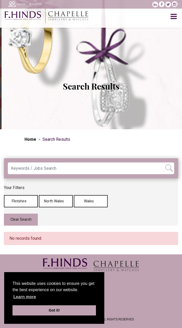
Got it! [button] (54, 310)
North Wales (56, 201)
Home (30, 139)
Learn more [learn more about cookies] (24, 297)
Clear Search (21, 219)
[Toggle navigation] (174, 17)
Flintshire (21, 201)
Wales (91, 201)
